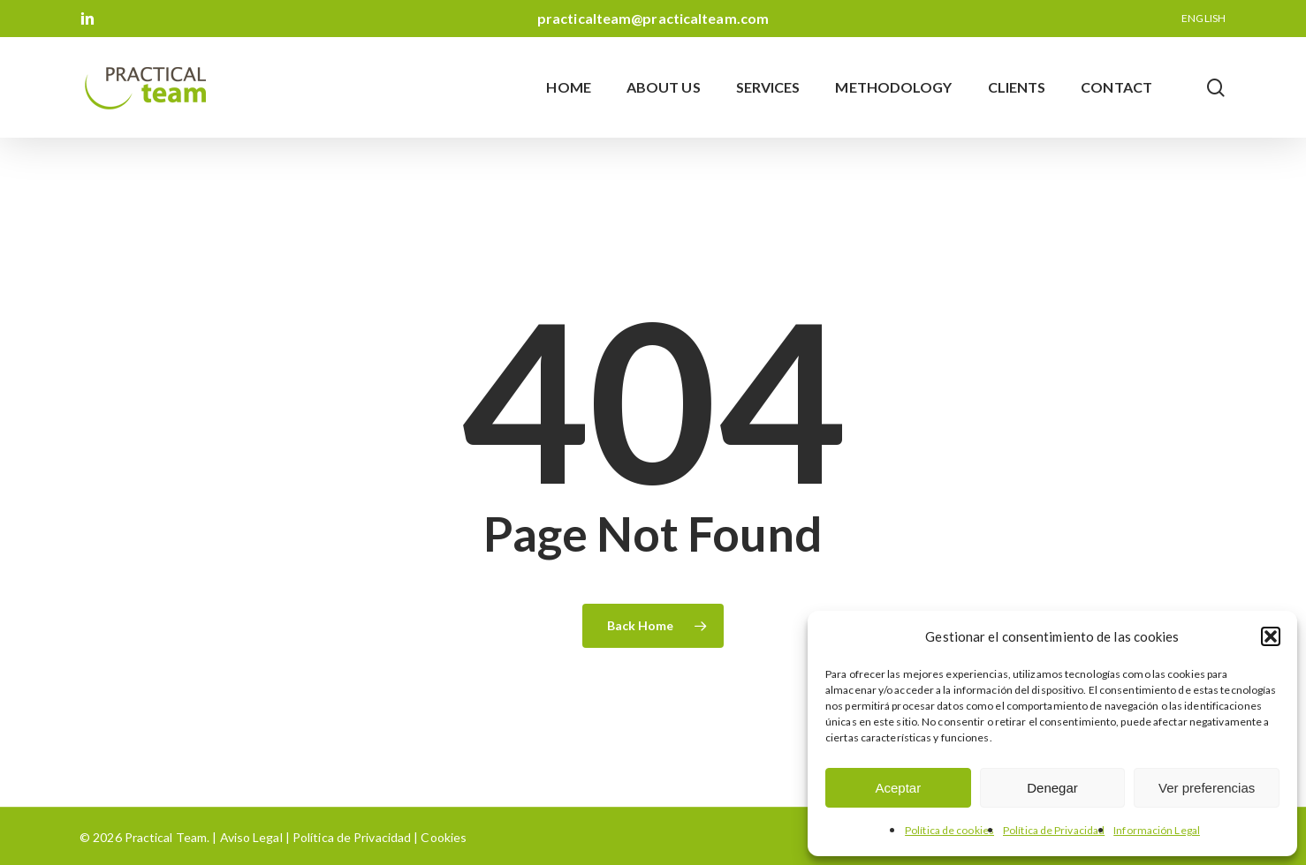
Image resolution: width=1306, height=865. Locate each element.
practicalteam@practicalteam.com (653, 18)
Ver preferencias (1206, 787)
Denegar (1052, 787)
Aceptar (898, 787)
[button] (1270, 636)
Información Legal (1156, 830)
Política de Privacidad (1054, 830)
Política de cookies (949, 830)
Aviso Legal (251, 837)
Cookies (442, 837)
